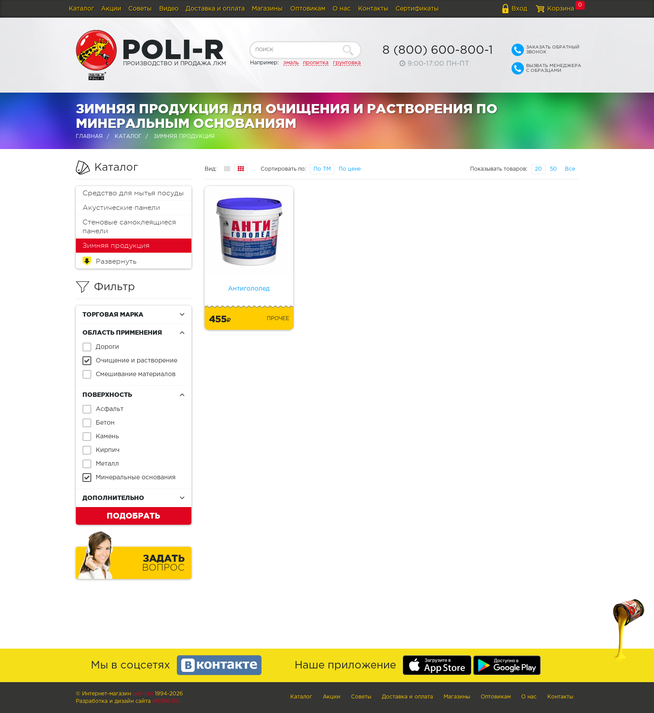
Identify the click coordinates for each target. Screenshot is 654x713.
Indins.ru (166, 701)
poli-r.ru (143, 693)
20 (538, 169)
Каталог (81, 8)
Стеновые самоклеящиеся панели (129, 226)
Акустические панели (121, 208)
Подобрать (133, 515)
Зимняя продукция (115, 246)
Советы (140, 8)
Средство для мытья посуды (133, 193)
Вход (519, 8)
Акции (111, 8)
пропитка (316, 62)
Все (570, 169)
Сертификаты (417, 8)
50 (553, 169)
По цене (350, 169)
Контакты (373, 8)
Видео (169, 8)
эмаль (291, 62)
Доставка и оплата (215, 8)
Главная (89, 136)
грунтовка (347, 62)
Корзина (560, 8)
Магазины (267, 8)
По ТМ (322, 169)
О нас (342, 8)
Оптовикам (307, 8)
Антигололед (248, 288)
